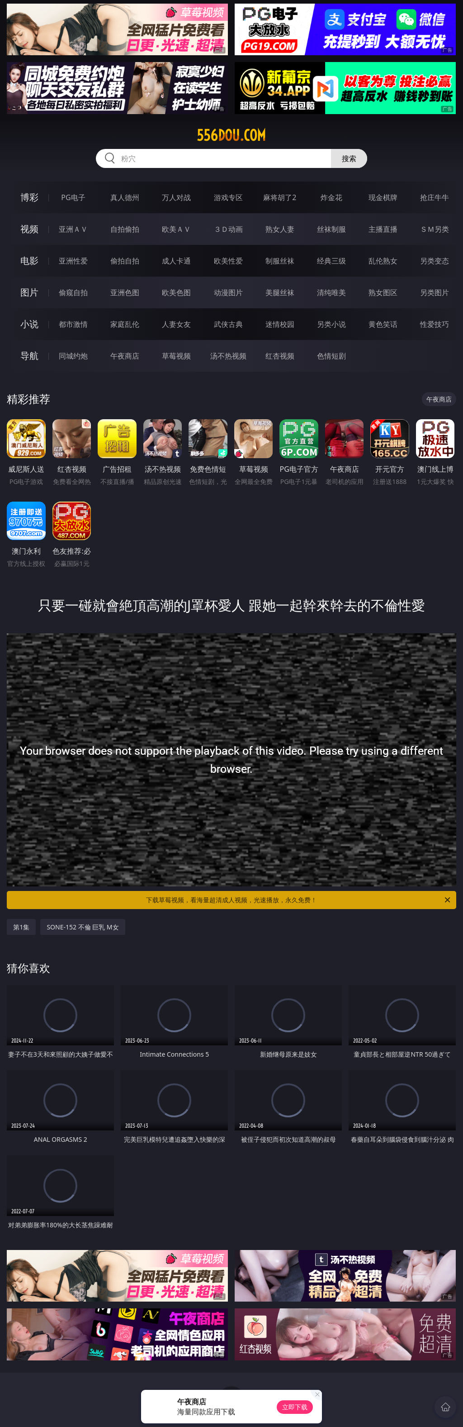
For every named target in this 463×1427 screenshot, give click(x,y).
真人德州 (124, 197)
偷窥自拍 (73, 292)
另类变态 (434, 261)
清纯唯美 (331, 292)
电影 (29, 260)
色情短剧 (331, 356)
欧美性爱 (228, 261)
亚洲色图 (124, 292)
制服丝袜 (279, 261)
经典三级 (331, 261)
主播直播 (383, 229)
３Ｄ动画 (228, 229)
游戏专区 (228, 197)
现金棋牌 (383, 197)
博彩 (29, 197)
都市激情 (73, 324)
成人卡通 (176, 261)
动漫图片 (228, 292)
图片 (29, 292)
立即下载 (294, 1407)
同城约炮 (73, 356)
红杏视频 (279, 356)
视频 (29, 229)
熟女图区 (383, 292)
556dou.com (231, 135)
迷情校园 (279, 324)
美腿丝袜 (279, 292)
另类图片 (434, 292)
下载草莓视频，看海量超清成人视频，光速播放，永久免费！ (299, 900)
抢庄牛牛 (434, 197)
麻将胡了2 (279, 197)
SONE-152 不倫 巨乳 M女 (82, 927)
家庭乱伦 (124, 324)
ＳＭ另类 (434, 229)
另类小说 (331, 324)
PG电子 (73, 197)
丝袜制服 (331, 229)
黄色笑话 (383, 324)
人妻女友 (176, 324)
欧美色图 (176, 292)
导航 (29, 356)
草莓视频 (176, 356)
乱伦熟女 (383, 261)
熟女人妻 (279, 229)
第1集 (21, 927)
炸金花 (331, 197)
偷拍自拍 (124, 261)
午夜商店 (124, 356)
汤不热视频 (228, 356)
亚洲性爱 (73, 261)
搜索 (349, 158)
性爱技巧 (434, 324)
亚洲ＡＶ (73, 229)
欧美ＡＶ (176, 229)
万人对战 (176, 197)
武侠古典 (228, 324)
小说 (29, 324)
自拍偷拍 (124, 229)
